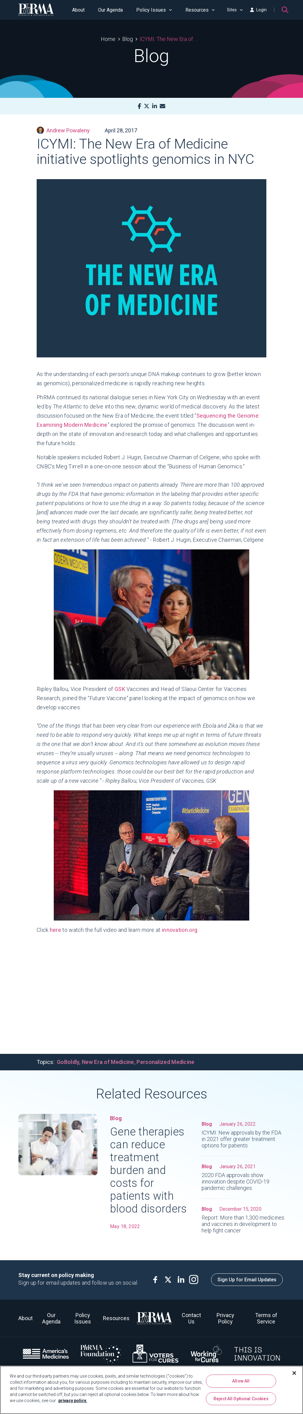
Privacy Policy (225, 1318)
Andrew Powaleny (63, 130)
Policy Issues (154, 10)
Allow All (241, 1381)
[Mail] (162, 106)
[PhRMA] (36, 10)
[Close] (294, 1373)
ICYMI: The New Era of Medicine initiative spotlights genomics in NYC (171, 39)
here (55, 930)
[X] (146, 106)
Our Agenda (110, 10)
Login (258, 9)
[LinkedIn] (154, 106)
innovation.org (179, 930)
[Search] (285, 10)
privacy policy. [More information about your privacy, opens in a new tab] (72, 1400)
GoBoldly (68, 1062)
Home (108, 39)
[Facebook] (139, 106)
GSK (120, 689)
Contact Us (191, 1318)
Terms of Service (266, 1318)
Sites (235, 9)
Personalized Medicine (165, 1062)
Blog (127, 39)
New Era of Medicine (108, 1062)
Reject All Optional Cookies (241, 1398)
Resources (200, 10)
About (78, 10)
